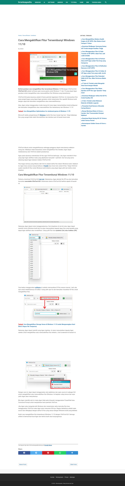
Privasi (66, 477)
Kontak (52, 477)
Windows (38, 2)
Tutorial (74, 2)
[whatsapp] (60, 453)
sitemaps (72, 477)
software (38, 287)
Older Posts (73, 464)
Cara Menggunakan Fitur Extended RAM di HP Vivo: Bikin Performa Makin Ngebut (93, 78)
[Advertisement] (62, 19)
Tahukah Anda (96, 2)
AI (44, 2)
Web (87, 2)
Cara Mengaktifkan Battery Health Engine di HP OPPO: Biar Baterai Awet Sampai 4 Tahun (93, 41)
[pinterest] (48, 453)
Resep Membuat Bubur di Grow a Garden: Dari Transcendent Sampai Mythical (92, 113)
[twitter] (36, 453)
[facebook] (24, 453)
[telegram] (72, 453)
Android (60, 2)
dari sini (41, 179)
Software (51, 2)
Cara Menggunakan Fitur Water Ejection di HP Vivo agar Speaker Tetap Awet (93, 91)
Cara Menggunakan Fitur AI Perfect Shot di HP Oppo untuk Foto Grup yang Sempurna (93, 61)
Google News (48, 445)
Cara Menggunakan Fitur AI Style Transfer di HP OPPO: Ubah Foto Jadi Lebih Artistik (93, 54)
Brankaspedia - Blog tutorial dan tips (64, 483)
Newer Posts (22, 464)
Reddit (46, 166)
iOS (67, 2)
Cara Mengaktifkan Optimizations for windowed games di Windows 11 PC (47, 111)
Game (81, 2)
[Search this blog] (106, 2)
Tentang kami (59, 477)
